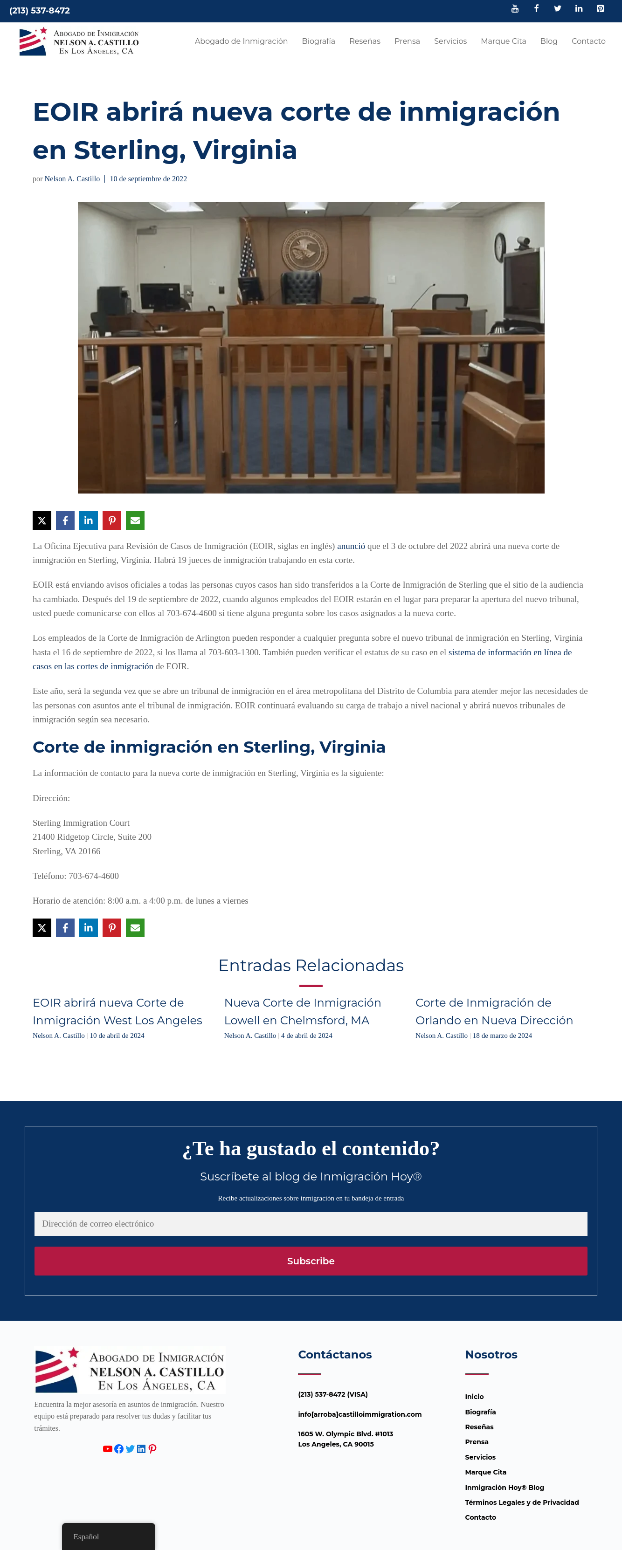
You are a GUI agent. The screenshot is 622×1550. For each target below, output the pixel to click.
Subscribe (311, 1261)
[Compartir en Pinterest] (112, 520)
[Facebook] (537, 9)
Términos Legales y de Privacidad (522, 1502)
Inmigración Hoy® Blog (505, 1487)
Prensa (407, 41)
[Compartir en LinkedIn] (88, 520)
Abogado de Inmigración (241, 41)
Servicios (450, 41)
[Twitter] (558, 9)
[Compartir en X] (42, 520)
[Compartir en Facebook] (65, 520)
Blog (549, 41)
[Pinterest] (600, 9)
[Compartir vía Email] (135, 520)
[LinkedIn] (579, 9)
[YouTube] (515, 9)
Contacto (589, 41)
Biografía (319, 41)
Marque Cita (503, 41)
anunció (351, 546)
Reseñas (364, 41)
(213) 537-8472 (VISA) (333, 1394)
